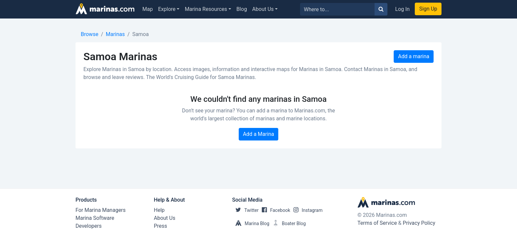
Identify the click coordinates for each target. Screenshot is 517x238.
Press (160, 226)
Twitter (245, 210)
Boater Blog (287, 223)
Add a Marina (258, 134)
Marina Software (95, 218)
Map (147, 9)
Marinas (115, 34)
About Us (263, 9)
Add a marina (413, 56)
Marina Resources (206, 9)
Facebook (274, 210)
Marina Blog (250, 223)
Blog (241, 9)
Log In (402, 9)
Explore (167, 9)
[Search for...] (337, 9)
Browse (89, 34)
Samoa (140, 34)
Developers (89, 226)
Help (159, 210)
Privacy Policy (419, 223)
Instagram (306, 210)
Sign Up (428, 9)
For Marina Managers (101, 210)
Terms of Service (377, 223)
